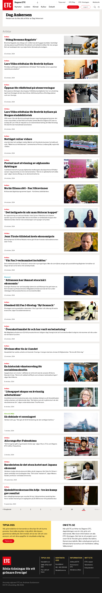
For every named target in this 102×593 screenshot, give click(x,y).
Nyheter (18, 7)
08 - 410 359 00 (61, 567)
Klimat (35, 7)
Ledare (27, 7)
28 (72, 509)
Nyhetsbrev (89, 565)
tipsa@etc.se (45, 562)
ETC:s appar (89, 562)
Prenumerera (73, 7)
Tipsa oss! (61, 2)
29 (84, 509)
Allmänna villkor (75, 570)
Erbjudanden (89, 568)
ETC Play (72, 2)
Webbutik (96, 2)
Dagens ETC (26, 2)
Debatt (52, 7)
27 (61, 509)
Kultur (43, 7)
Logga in (85, 7)
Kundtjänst (59, 564)
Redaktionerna (60, 570)
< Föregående (7, 509)
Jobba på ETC (74, 562)
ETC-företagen (84, 2)
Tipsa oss (8, 541)
